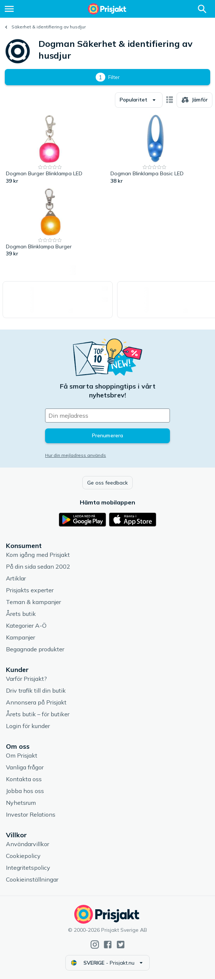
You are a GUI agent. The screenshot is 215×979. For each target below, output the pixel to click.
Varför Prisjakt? (26, 678)
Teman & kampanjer (33, 602)
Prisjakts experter (30, 590)
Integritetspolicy (28, 867)
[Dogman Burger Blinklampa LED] (50, 149)
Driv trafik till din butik (36, 690)
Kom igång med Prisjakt (38, 554)
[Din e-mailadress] (107, 416)
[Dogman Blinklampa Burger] (50, 222)
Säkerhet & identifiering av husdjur (48, 27)
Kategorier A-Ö (26, 625)
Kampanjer (20, 637)
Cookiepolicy (23, 855)
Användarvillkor (27, 844)
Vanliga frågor (25, 767)
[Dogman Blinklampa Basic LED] (155, 149)
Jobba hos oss (25, 790)
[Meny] (9, 9)
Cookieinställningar (32, 879)
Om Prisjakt (21, 755)
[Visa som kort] (169, 100)
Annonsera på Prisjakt (36, 702)
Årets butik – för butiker (37, 714)
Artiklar (16, 578)
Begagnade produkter (35, 649)
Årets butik (21, 613)
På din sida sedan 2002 (38, 566)
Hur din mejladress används (75, 455)
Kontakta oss (24, 779)
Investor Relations (30, 814)
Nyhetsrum (21, 802)
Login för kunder (28, 726)
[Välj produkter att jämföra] (194, 100)
